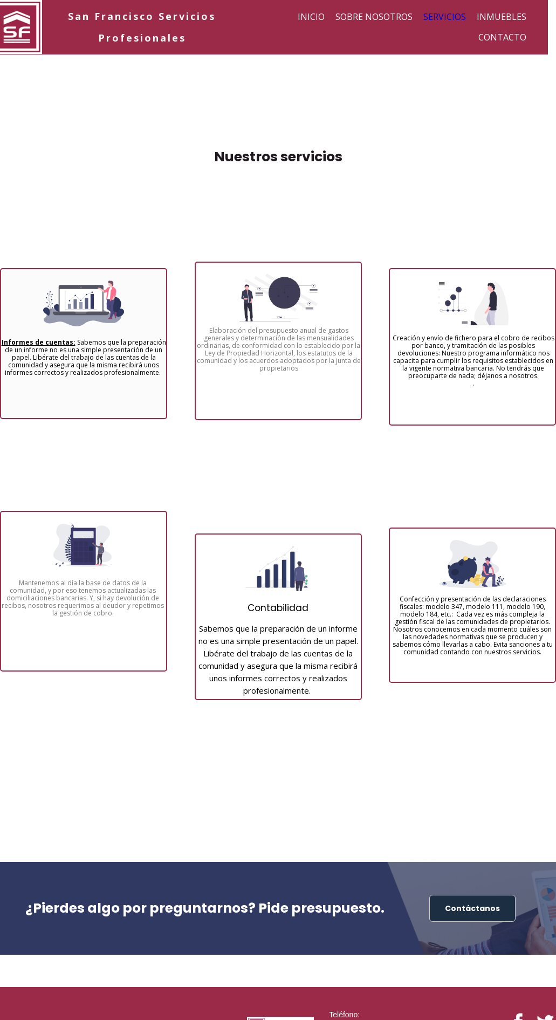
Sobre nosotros (374, 17)
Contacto (502, 37)
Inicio (311, 17)
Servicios (444, 17)
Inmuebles (501, 17)
